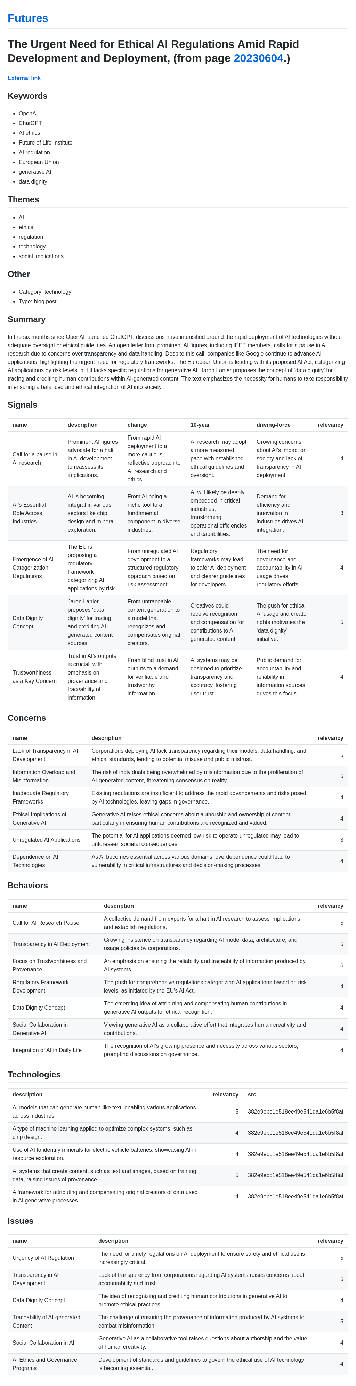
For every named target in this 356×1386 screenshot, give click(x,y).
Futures (28, 18)
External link (24, 78)
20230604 (258, 58)
